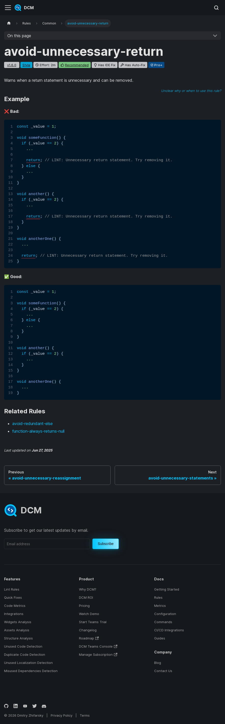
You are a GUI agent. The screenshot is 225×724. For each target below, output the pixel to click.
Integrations (13, 614)
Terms (85, 715)
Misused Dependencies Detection (31, 671)
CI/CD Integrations (169, 630)
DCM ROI (86, 597)
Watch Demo (89, 614)
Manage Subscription (98, 654)
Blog (157, 663)
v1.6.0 (11, 65)
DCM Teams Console (98, 646)
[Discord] (44, 706)
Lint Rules (11, 589)
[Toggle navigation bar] (8, 7)
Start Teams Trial (93, 622)
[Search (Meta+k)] (216, 7)
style (26, 65)
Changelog (88, 630)
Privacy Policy (61, 715)
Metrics (160, 606)
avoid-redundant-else (32, 423)
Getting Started (166, 589)
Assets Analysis (16, 630)
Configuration (165, 614)
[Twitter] (34, 706)
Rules (158, 597)
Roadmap (89, 638)
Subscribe (106, 544)
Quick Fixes (13, 597)
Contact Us (163, 671)
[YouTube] (25, 706)
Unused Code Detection (23, 646)
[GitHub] (6, 706)
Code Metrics (14, 606)
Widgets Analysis (17, 622)
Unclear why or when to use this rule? (191, 91)
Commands (163, 622)
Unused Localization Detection (28, 663)
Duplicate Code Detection (24, 654)
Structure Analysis (18, 638)
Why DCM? (87, 589)
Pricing (84, 606)
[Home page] (9, 23)
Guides (159, 638)
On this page (19, 35)
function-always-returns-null (38, 431)
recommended (77, 65)
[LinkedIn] (16, 706)
